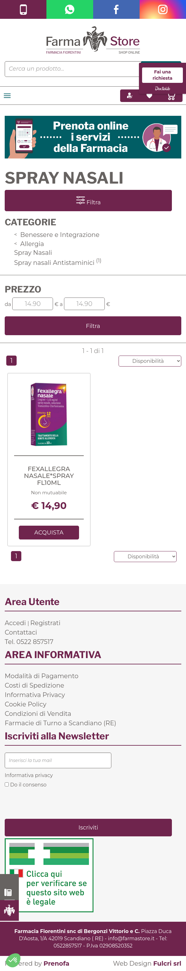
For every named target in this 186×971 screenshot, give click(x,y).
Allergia (29, 244)
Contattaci (21, 632)
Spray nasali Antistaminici (57, 262)
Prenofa (56, 963)
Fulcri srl (167, 963)
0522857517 (68, 946)
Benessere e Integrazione (56, 235)
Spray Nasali (33, 252)
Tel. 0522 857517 (29, 642)
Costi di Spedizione (34, 685)
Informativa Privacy (35, 695)
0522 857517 (9, 892)
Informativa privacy (29, 775)
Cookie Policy (25, 704)
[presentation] (52, 803)
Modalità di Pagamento (41, 676)
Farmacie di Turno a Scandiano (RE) (60, 723)
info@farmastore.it (131, 938)
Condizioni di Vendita (38, 713)
